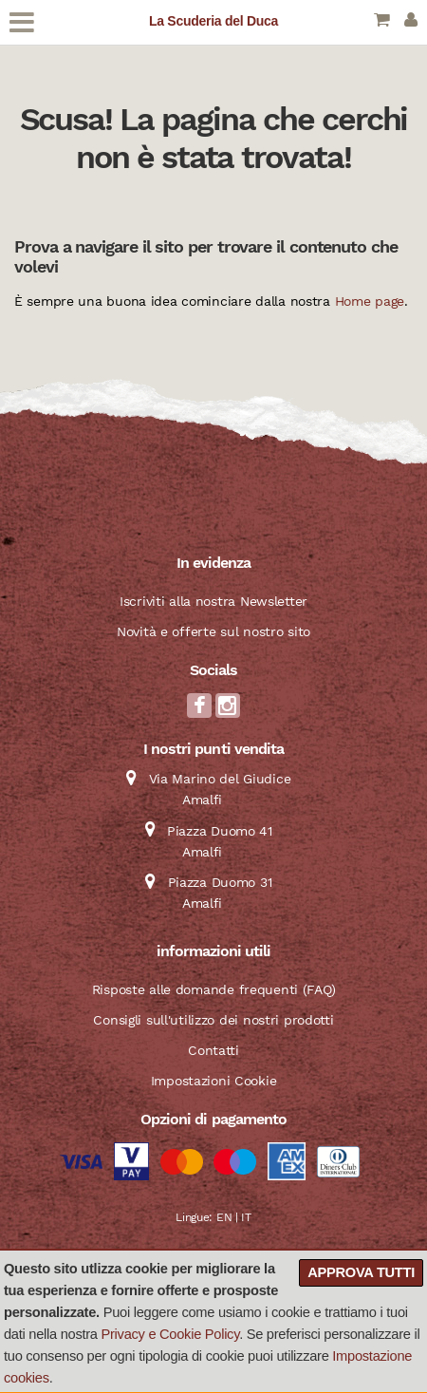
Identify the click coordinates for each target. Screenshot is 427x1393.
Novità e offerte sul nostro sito (213, 631)
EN (224, 1217)
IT (246, 1217)
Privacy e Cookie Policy (171, 1334)
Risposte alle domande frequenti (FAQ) (214, 989)
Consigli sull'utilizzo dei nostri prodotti (213, 1019)
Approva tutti (361, 1272)
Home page (369, 301)
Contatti (213, 1050)
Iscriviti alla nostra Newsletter (213, 601)
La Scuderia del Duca (213, 20)
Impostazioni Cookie (214, 1080)
